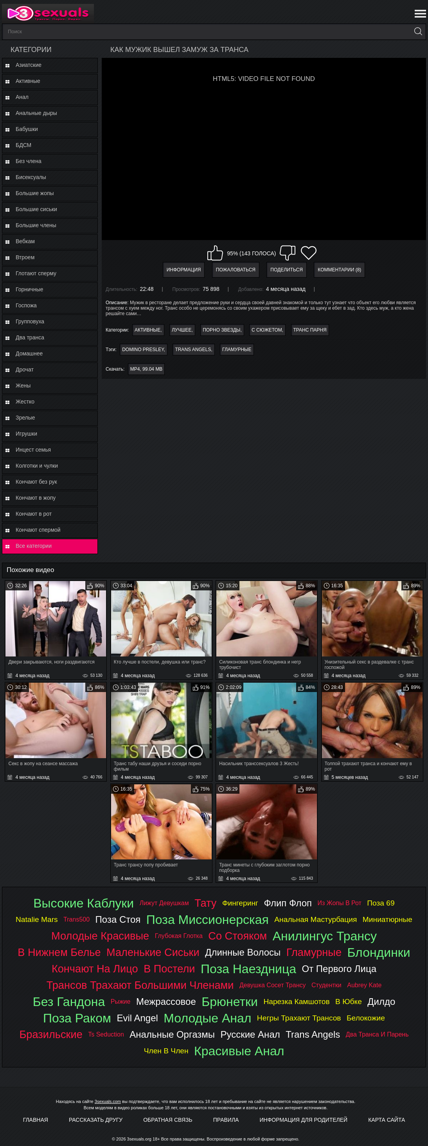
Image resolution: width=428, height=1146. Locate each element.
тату (205, 903)
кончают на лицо (95, 969)
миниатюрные (387, 919)
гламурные (237, 349)
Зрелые (25, 417)
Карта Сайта (386, 1120)
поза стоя (118, 919)
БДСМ (23, 145)
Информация (184, 270)
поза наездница (248, 969)
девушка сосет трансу (272, 985)
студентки (326, 985)
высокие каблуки (83, 903)
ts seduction (106, 1034)
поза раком (77, 1018)
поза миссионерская (207, 919)
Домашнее (29, 353)
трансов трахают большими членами (140, 985)
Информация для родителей (304, 1120)
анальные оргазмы (172, 1034)
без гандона (69, 1001)
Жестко (25, 401)
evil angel (137, 1018)
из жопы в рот (339, 903)
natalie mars (37, 919)
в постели (169, 969)
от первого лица (339, 968)
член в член (166, 1051)
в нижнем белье (59, 952)
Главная (35, 1120)
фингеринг (240, 903)
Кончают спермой (38, 530)
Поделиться (286, 270)
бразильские (51, 1034)
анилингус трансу (325, 936)
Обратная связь (167, 1120)
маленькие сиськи (153, 952)
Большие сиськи (36, 209)
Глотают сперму (36, 273)
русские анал (250, 1034)
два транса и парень (377, 1034)
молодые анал (207, 1018)
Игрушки (26, 433)
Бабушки (27, 129)
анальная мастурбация (315, 919)
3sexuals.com (108, 1101)
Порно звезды (221, 330)
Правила (226, 1120)
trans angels (193, 349)
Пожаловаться (235, 270)
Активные (28, 81)
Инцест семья (33, 450)
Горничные (29, 289)
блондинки (378, 952)
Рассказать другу (95, 1120)
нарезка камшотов (296, 1001)
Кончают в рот (34, 514)
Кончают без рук (36, 482)
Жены (23, 385)
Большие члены (36, 225)
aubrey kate (364, 985)
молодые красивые (100, 936)
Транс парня (310, 330)
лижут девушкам (164, 903)
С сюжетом (267, 330)
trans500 (76, 919)
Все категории (34, 546)
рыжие (121, 1001)
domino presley (143, 349)
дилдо (381, 1001)
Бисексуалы (31, 177)
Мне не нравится (287, 253)
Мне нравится (215, 253)
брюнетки (229, 1001)
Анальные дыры (36, 113)
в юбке (348, 1001)
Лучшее (182, 330)
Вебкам (25, 241)
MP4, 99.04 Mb (146, 369)
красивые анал (239, 1051)
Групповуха (30, 321)
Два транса (30, 337)
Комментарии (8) (339, 270)
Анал (22, 97)
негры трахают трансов (299, 1018)
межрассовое (166, 1001)
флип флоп (288, 903)
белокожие (366, 1018)
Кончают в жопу (36, 498)
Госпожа (26, 305)
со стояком (237, 936)
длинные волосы (243, 952)
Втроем (25, 257)
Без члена (28, 161)
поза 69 (380, 903)
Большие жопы (35, 193)
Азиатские (28, 65)
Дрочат (25, 369)
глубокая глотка (179, 936)
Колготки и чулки (37, 466)
